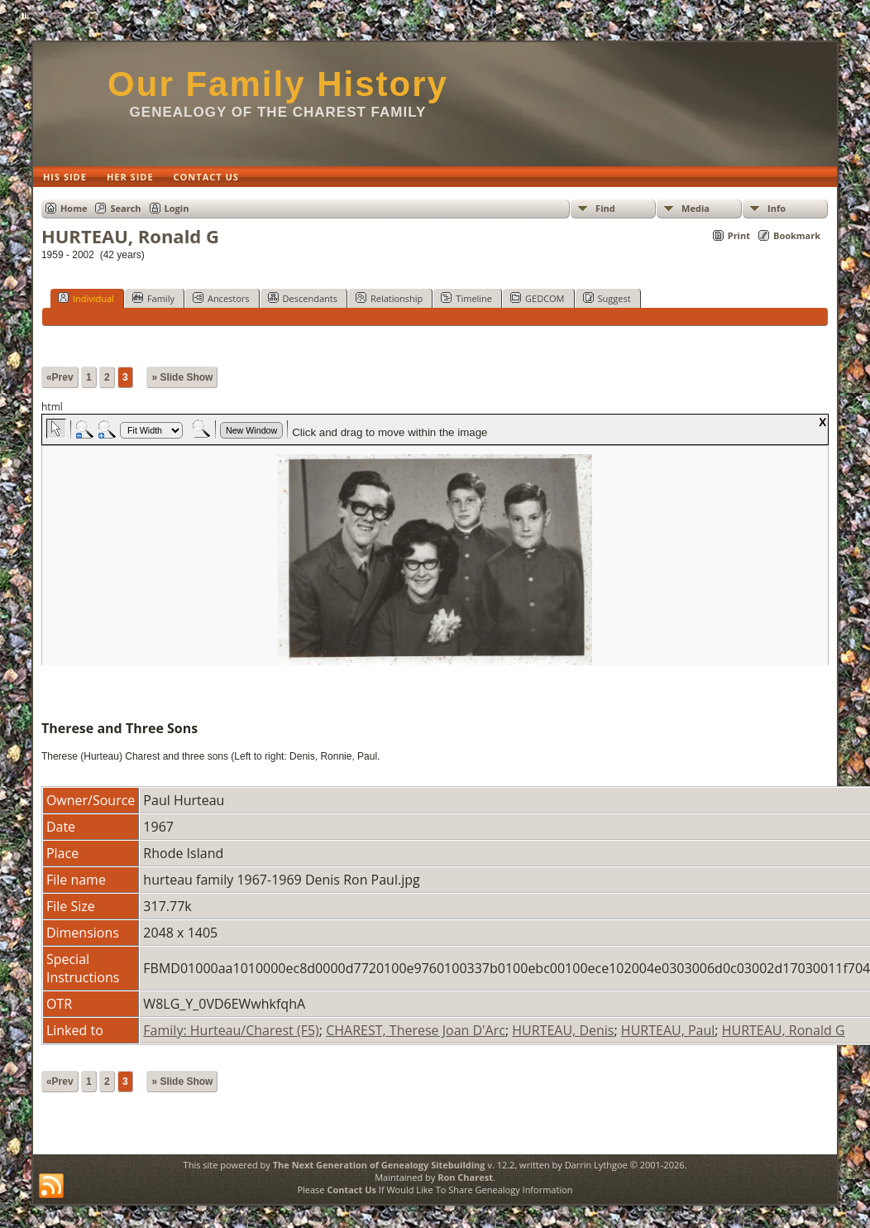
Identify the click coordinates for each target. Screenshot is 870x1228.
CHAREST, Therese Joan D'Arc (415, 1030)
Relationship (389, 298)
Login (177, 208)
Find (605, 208)
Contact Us (351, 1189)
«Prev (60, 377)
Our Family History (278, 84)
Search (125, 208)
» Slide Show (182, 377)
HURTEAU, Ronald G (783, 1030)
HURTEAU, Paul (668, 1030)
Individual (86, 298)
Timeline (466, 298)
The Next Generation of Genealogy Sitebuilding (379, 1164)
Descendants (302, 298)
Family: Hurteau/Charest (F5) (230, 1030)
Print (739, 235)
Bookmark (796, 235)
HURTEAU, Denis (563, 1030)
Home (74, 208)
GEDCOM (537, 298)
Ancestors (221, 298)
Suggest (607, 298)
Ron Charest (465, 1177)
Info (776, 208)
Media (695, 208)
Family (153, 298)
